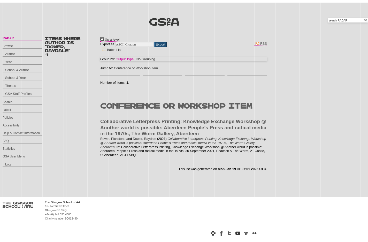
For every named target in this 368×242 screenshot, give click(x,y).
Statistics (9, 148)
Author (10, 54)
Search (7, 102)
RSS (260, 44)
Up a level (109, 39)
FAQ (6, 141)
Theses (10, 86)
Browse (8, 46)
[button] (160, 44)
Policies (8, 117)
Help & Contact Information (21, 133)
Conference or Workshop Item (136, 68)
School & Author (17, 70)
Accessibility (11, 125)
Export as (107, 44)
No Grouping (145, 59)
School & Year (15, 78)
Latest (7, 110)
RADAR (8, 38)
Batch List (110, 50)
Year (8, 62)
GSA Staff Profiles (18, 94)
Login (9, 164)
